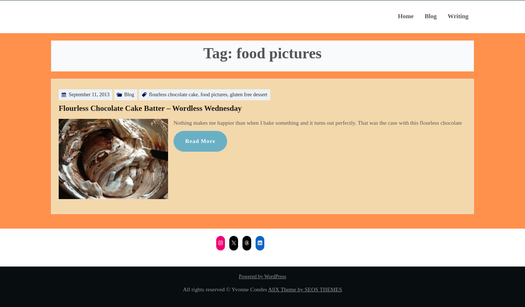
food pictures (214, 94)
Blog (431, 16)
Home (405, 16)
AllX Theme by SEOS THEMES (305, 289)
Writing (458, 16)
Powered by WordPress (262, 276)
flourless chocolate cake (173, 94)
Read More (200, 141)
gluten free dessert (249, 94)
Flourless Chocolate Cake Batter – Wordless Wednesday (150, 108)
